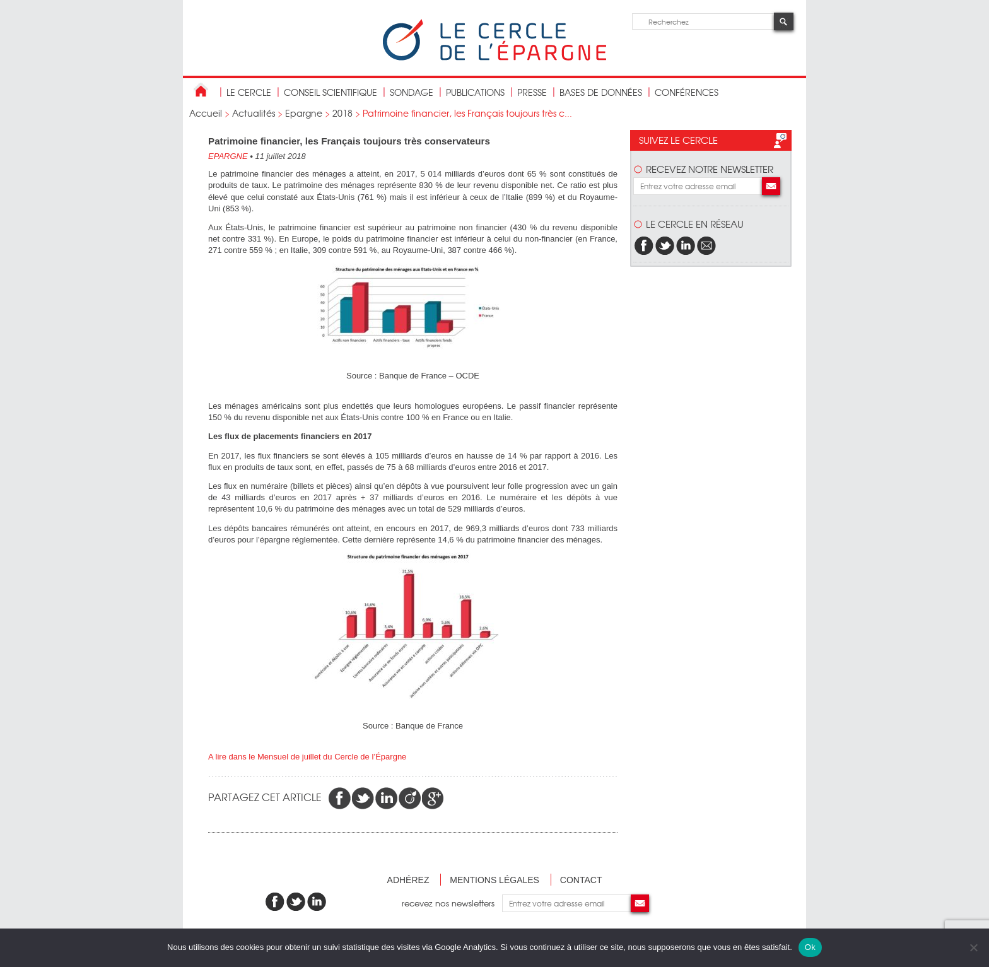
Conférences (686, 92)
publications (475, 92)
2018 (342, 113)
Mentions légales (494, 880)
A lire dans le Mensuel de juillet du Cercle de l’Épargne (307, 756)
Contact (581, 880)
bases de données (600, 92)
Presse (532, 92)
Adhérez (408, 880)
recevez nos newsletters (452, 903)
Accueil (205, 113)
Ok (810, 947)
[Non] (973, 947)
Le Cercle (248, 92)
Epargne (303, 113)
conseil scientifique (330, 92)
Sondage (411, 92)
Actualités (253, 113)
